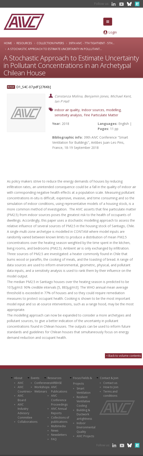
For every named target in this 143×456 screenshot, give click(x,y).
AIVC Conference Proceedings (59, 400)
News (54, 431)
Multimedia (58, 426)
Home (8, 43)
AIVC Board (22, 398)
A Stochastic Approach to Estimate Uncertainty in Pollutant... (55, 49)
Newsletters (59, 435)
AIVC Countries (24, 389)
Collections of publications (60, 420)
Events (35, 378)
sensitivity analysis (68, 115)
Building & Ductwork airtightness (84, 414)
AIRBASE (56, 383)
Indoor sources (92, 110)
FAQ (54, 439)
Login (112, 32)
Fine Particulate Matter (101, 115)
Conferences (42, 383)
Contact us (110, 383)
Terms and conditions (110, 393)
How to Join (110, 387)
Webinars (40, 391)
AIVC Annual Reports (59, 411)
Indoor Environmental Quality (86, 427)
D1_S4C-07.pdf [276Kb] (33, 87)
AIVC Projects (85, 436)
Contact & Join (109, 378)
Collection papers (50, 43)
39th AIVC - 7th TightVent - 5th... (91, 43)
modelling (113, 110)
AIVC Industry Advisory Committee (25, 411)
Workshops (41, 387)
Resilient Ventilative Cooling (83, 401)
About (18, 378)
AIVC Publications (59, 389)
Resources (24, 43)
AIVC (21, 383)
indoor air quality (67, 110)
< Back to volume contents (123, 356)
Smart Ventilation (84, 390)
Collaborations (27, 422)
